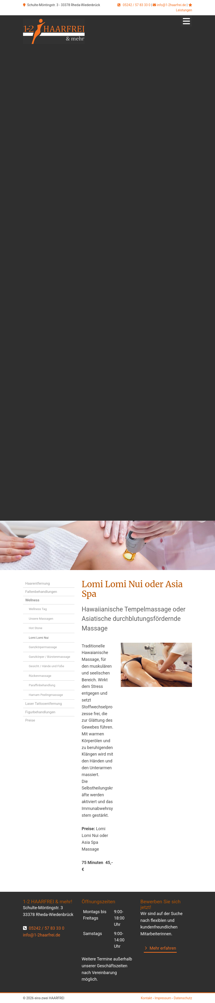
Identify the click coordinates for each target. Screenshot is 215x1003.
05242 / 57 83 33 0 (136, 5)
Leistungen (184, 10)
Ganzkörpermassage (43, 647)
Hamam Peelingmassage (46, 695)
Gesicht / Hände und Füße (46, 666)
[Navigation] (186, 21)
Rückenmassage (40, 676)
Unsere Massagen (41, 618)
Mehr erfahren (162, 948)
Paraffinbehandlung (42, 685)
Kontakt (146, 998)
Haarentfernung (37, 583)
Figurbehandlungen (40, 712)
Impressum (163, 998)
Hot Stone (36, 628)
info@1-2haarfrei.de (171, 5)
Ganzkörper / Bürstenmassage (49, 656)
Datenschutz (183, 998)
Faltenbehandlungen (41, 592)
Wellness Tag (38, 609)
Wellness (32, 600)
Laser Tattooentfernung (43, 704)
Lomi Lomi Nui (39, 637)
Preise (30, 720)
